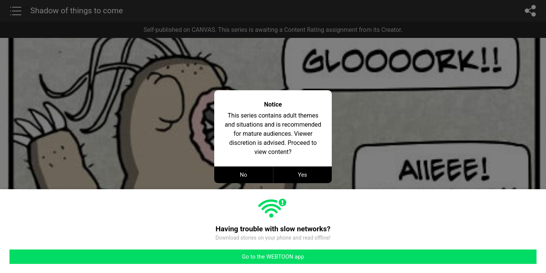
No (243, 174)
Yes (302, 174)
